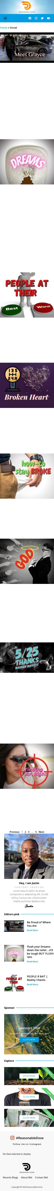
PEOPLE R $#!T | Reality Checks (37, 978)
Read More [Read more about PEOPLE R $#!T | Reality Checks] (32, 984)
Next (41, 831)
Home (3, 27)
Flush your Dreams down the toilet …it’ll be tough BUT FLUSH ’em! (40, 952)
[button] (5, 18)
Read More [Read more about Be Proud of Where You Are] (32, 930)
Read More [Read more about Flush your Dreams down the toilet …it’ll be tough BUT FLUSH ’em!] (32, 961)
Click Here (29, 1040)
